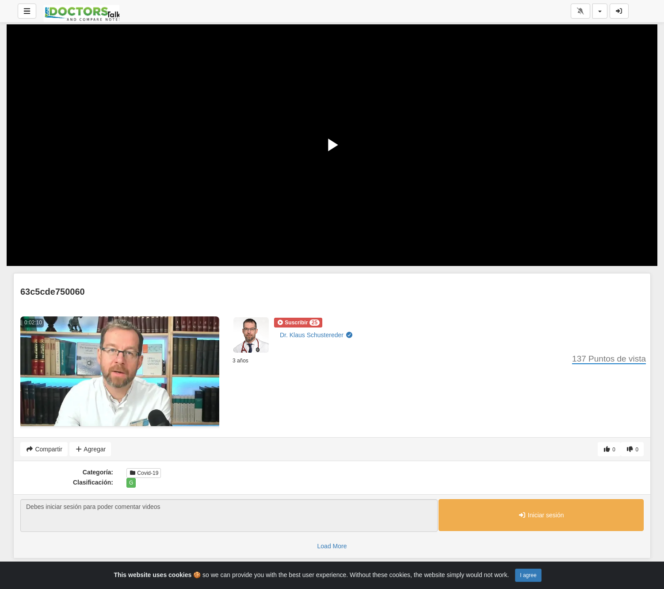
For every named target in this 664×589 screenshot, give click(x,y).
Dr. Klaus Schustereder (316, 335)
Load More (332, 546)
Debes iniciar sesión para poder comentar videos (229, 515)
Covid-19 (143, 473)
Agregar (90, 449)
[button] (298, 322)
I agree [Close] (528, 575)
